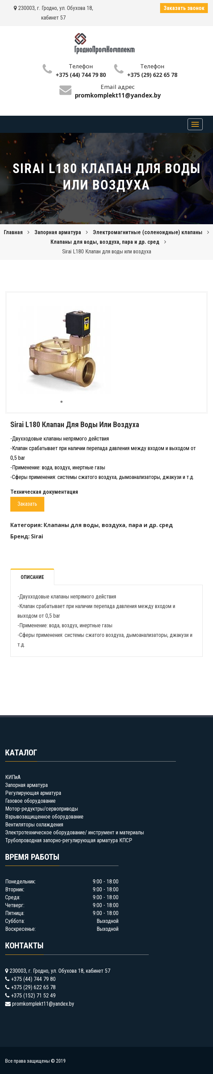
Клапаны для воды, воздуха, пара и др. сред (105, 242)
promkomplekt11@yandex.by (43, 1004)
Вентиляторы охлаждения (34, 824)
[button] (104, 304)
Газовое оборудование (30, 801)
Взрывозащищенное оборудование (44, 816)
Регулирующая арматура (33, 793)
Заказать (27, 504)
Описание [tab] (32, 577)
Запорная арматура (57, 232)
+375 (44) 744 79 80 (81, 75)
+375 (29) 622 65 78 (152, 75)
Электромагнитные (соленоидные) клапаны (147, 232)
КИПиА (13, 777)
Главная (13, 232)
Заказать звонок (184, 8)
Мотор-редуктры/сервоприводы (41, 809)
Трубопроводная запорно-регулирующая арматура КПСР (68, 840)
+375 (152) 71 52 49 (33, 995)
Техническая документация (44, 492)
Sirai (37, 536)
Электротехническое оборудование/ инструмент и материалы (74, 832)
